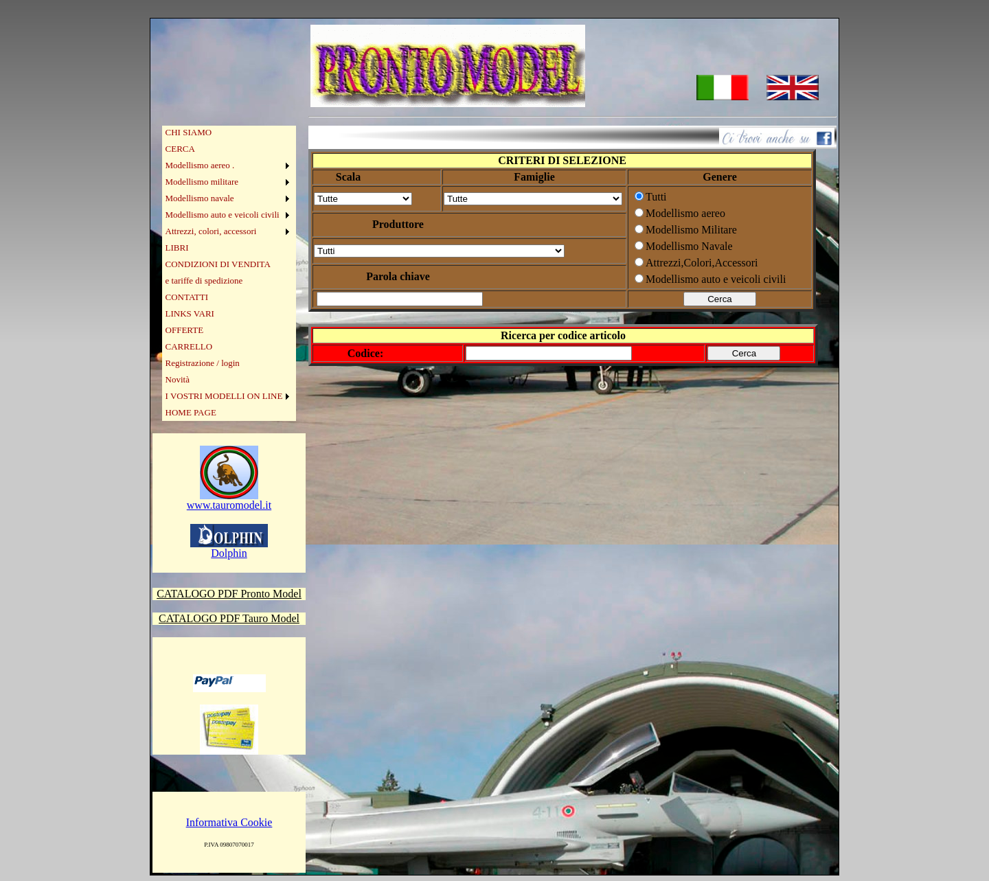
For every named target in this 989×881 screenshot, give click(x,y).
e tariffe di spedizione (204, 280)
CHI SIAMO (189, 132)
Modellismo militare (202, 181)
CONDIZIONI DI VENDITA (218, 264)
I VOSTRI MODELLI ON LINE (224, 396)
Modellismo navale (200, 198)
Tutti (656, 197)
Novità (178, 379)
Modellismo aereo (685, 213)
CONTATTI (187, 297)
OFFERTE (185, 330)
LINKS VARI (190, 313)
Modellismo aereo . (200, 165)
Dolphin (229, 548)
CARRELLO (189, 346)
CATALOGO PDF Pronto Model (229, 593)
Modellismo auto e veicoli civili (223, 214)
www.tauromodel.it (229, 500)
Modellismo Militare (691, 230)
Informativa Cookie (229, 822)
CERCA (180, 149)
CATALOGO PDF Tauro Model (229, 618)
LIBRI (177, 247)
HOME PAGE (191, 412)
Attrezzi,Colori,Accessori (702, 262)
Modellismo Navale (689, 246)
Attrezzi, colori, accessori (211, 231)
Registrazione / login (203, 363)
